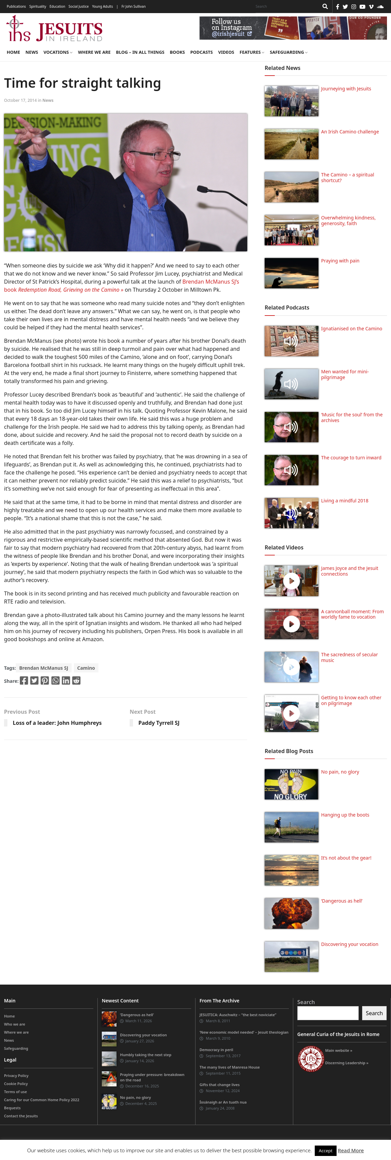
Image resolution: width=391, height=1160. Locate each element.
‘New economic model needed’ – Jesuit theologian (244, 1032)
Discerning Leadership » (346, 1062)
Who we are (14, 1024)
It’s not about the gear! (346, 858)
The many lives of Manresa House (230, 1067)
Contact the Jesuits (21, 1115)
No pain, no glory (340, 772)
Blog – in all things (140, 52)
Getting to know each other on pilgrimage (351, 700)
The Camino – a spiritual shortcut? (347, 177)
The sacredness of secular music (349, 657)
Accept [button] (326, 1151)
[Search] (285, 6)
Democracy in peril (216, 1049)
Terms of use (15, 1091)
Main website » (338, 1050)
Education (57, 6)
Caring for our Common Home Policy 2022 (41, 1099)
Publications (16, 6)
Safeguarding (289, 52)
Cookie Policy (16, 1083)
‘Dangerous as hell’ (341, 901)
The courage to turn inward (351, 457)
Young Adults (102, 6)
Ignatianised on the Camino (351, 328)
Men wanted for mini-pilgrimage (345, 374)
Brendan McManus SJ (43, 668)
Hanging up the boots (345, 815)
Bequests (12, 1107)
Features (252, 52)
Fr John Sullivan (134, 6)
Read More (351, 1150)
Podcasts (201, 52)
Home (13, 52)
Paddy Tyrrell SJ (158, 723)
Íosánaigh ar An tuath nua (223, 1102)
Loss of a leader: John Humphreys (57, 723)
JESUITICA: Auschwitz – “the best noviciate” (238, 1014)
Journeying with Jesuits (346, 88)
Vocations (58, 52)
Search (306, 1002)
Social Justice (79, 6)
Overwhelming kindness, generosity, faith (348, 220)
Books (177, 52)
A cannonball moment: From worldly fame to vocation (352, 614)
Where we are (94, 52)
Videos (226, 52)
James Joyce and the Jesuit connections (349, 571)
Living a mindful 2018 (344, 500)
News (32, 52)
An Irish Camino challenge (350, 131)
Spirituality (37, 6)
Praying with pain (340, 260)
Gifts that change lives (220, 1084)
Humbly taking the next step (145, 1054)
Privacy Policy (16, 1075)
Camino (86, 668)
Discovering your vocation (349, 944)
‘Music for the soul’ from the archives (352, 417)
